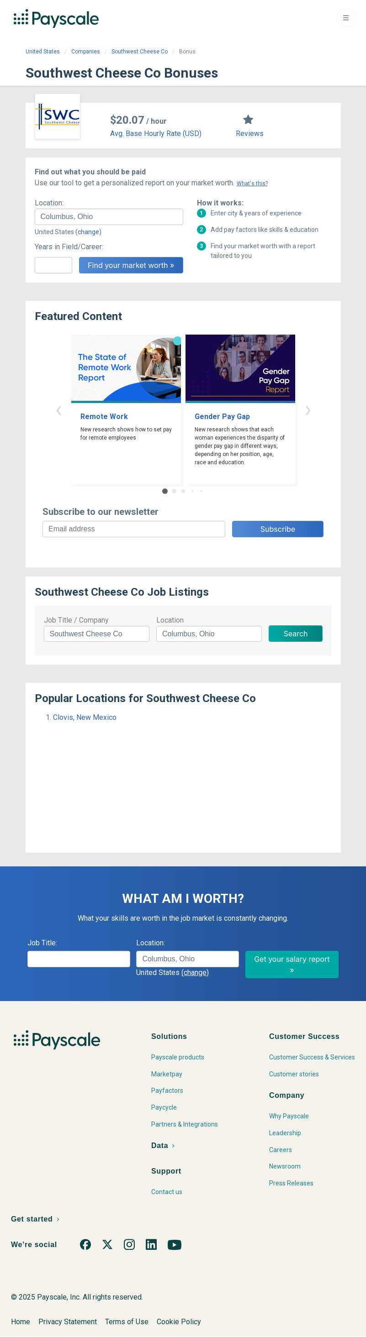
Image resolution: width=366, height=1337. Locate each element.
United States (43, 51)
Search (295, 633)
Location (170, 620)
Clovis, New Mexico (85, 717)
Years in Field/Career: (69, 246)
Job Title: (42, 943)
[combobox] (109, 217)
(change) (88, 232)
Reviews (250, 133)
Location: (49, 203)
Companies (85, 51)
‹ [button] (58, 409)
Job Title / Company (76, 620)
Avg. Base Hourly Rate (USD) (156, 133)
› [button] (308, 409)
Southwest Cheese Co (139, 51)
